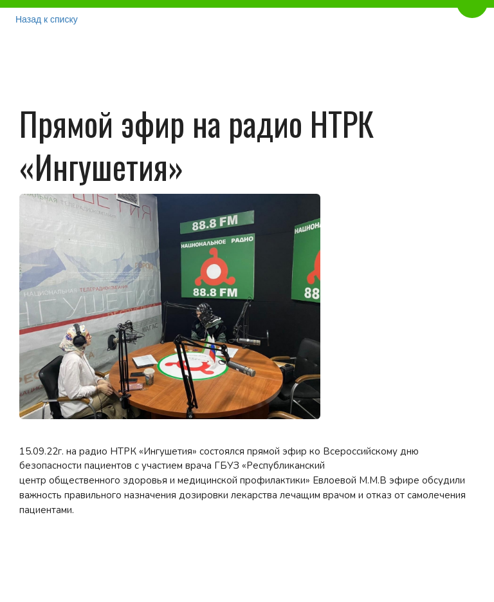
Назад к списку (46, 19)
